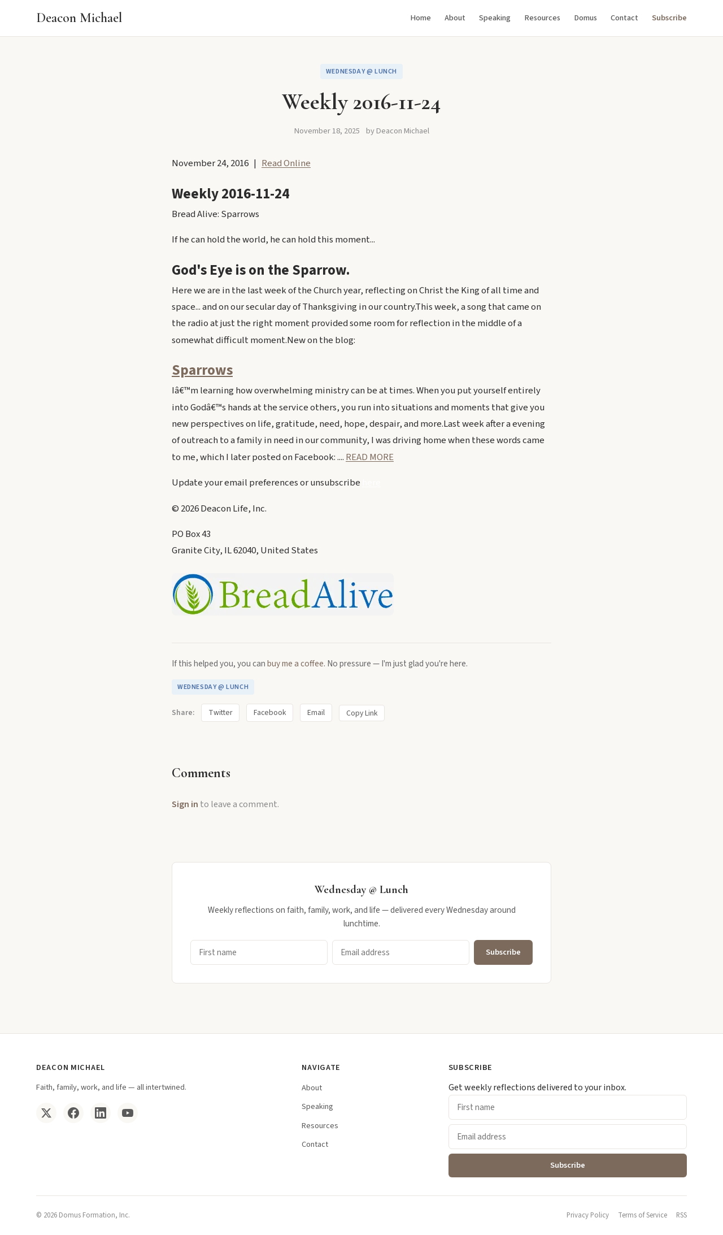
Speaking (495, 18)
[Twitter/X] (46, 1113)
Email (316, 712)
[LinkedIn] (100, 1113)
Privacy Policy (588, 1215)
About (455, 18)
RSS (681, 1215)
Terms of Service (642, 1215)
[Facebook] (73, 1113)
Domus (585, 18)
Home (420, 18)
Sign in (185, 804)
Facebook (270, 712)
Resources (542, 18)
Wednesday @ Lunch (361, 71)
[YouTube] (127, 1113)
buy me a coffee (295, 663)
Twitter (220, 712)
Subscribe (669, 18)
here (371, 482)
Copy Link (361, 713)
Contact (624, 18)
